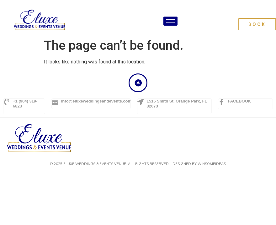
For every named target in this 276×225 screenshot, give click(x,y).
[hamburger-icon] (170, 21)
